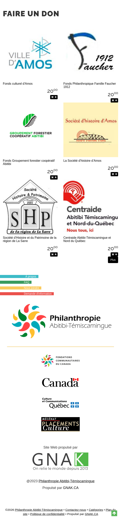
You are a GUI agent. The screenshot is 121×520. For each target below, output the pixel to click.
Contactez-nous (75, 509)
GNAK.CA (71, 488)
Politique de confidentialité (47, 514)
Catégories (96, 509)
